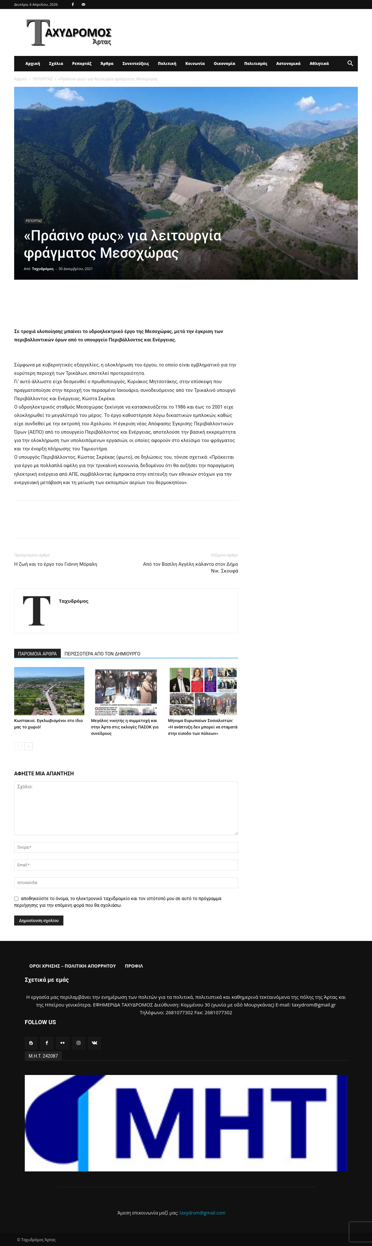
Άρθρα (107, 63)
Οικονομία (224, 63)
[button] (350, 64)
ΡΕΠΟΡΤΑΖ (42, 79)
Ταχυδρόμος (43, 268)
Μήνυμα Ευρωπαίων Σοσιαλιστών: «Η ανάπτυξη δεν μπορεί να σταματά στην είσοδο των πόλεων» (202, 727)
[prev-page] (18, 746)
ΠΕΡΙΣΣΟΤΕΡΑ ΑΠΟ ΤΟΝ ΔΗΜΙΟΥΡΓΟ (103, 653)
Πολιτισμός (255, 63)
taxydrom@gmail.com (203, 1213)
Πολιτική (167, 63)
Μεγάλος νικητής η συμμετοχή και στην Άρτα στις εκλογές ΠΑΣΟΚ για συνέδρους (124, 727)
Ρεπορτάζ (81, 63)
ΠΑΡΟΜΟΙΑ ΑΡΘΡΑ (37, 653)
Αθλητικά (319, 63)
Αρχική (32, 63)
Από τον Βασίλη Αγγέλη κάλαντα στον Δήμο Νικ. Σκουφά (190, 567)
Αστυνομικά (288, 63)
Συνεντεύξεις (136, 63)
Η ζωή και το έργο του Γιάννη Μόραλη (55, 564)
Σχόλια (56, 63)
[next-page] (28, 746)
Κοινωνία (195, 63)
